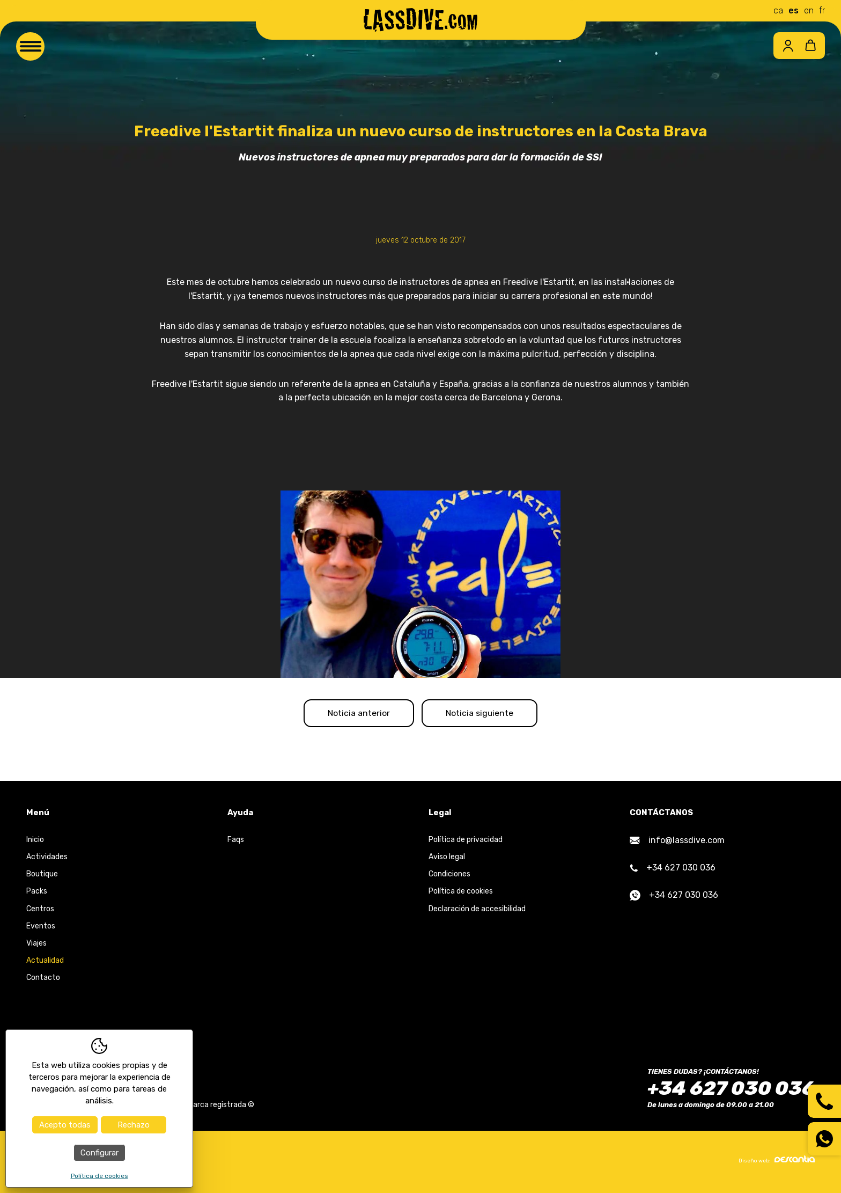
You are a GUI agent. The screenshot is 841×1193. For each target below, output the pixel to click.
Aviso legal (447, 858)
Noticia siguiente (483, 714)
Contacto (43, 979)
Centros (40, 910)
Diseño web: (777, 1162)
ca (778, 10)
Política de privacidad (466, 841)
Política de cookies (461, 893)
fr (822, 10)
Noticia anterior (354, 714)
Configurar (99, 1153)
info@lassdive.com (677, 842)
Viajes (36, 945)
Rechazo (133, 1125)
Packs (36, 893)
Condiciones (449, 876)
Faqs (235, 841)
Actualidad (45, 962)
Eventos (40, 927)
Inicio (35, 841)
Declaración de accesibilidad (477, 910)
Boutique (42, 876)
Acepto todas (65, 1125)
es (793, 10)
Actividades (47, 858)
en (809, 10)
